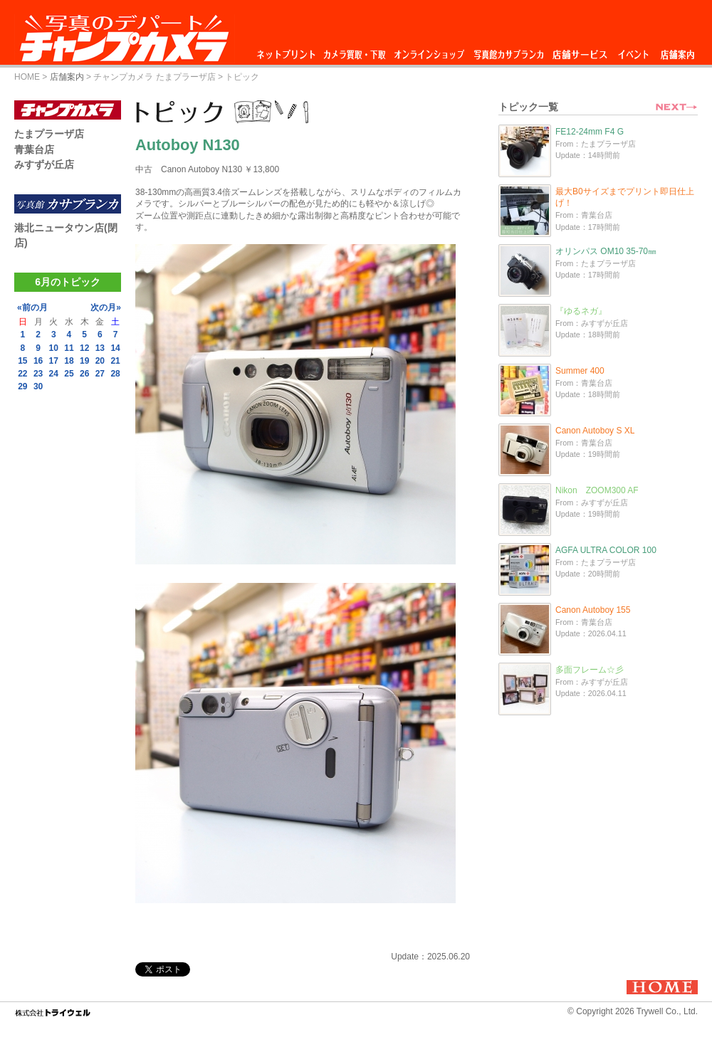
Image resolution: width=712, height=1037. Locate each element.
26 (84, 374)
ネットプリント (288, 50)
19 (84, 361)
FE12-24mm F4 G (589, 132)
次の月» (105, 307)
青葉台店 (34, 149)
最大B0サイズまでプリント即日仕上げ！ (624, 197)
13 (100, 348)
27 (100, 374)
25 (68, 374)
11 (68, 348)
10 (53, 348)
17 (53, 361)
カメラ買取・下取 (355, 50)
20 (100, 361)
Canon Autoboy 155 (592, 610)
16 (38, 361)
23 (38, 374)
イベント (633, 50)
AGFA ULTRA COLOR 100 (605, 550)
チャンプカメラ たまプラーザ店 (154, 77)
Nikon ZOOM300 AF (597, 490)
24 (53, 374)
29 (22, 386)
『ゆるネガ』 (581, 311)
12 (84, 348)
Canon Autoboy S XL (594, 431)
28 (115, 374)
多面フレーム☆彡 (589, 670)
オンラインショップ (428, 50)
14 (115, 348)
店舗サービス (579, 50)
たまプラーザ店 (49, 134)
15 (22, 361)
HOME (27, 77)
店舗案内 (677, 50)
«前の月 (32, 307)
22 (22, 374)
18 (68, 361)
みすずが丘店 (44, 164)
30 (38, 386)
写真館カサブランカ (508, 50)
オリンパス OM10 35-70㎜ (605, 251)
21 (115, 361)
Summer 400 (579, 371)
